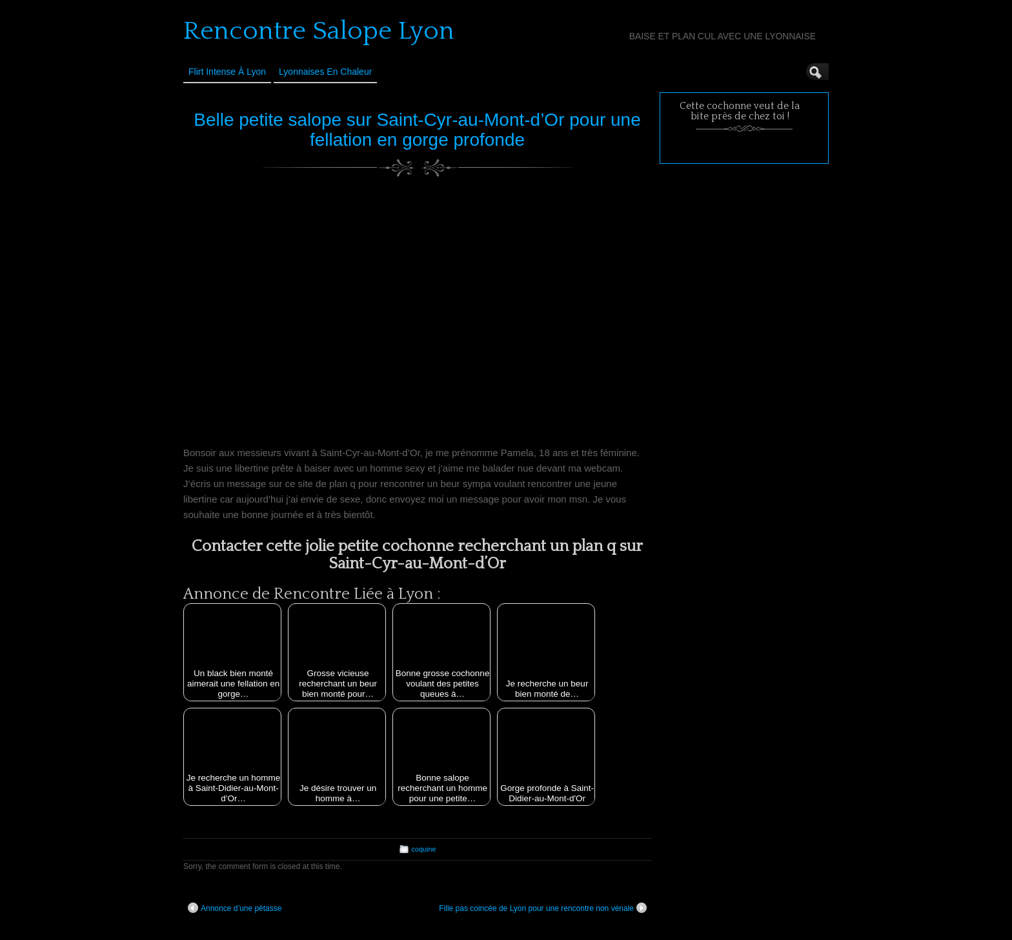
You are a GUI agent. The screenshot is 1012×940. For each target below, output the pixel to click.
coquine (424, 849)
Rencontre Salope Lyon (318, 31)
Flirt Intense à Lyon (227, 71)
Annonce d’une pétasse (234, 908)
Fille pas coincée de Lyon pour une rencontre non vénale (543, 908)
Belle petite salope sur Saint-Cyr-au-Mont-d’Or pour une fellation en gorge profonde (417, 130)
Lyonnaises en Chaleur (325, 71)
